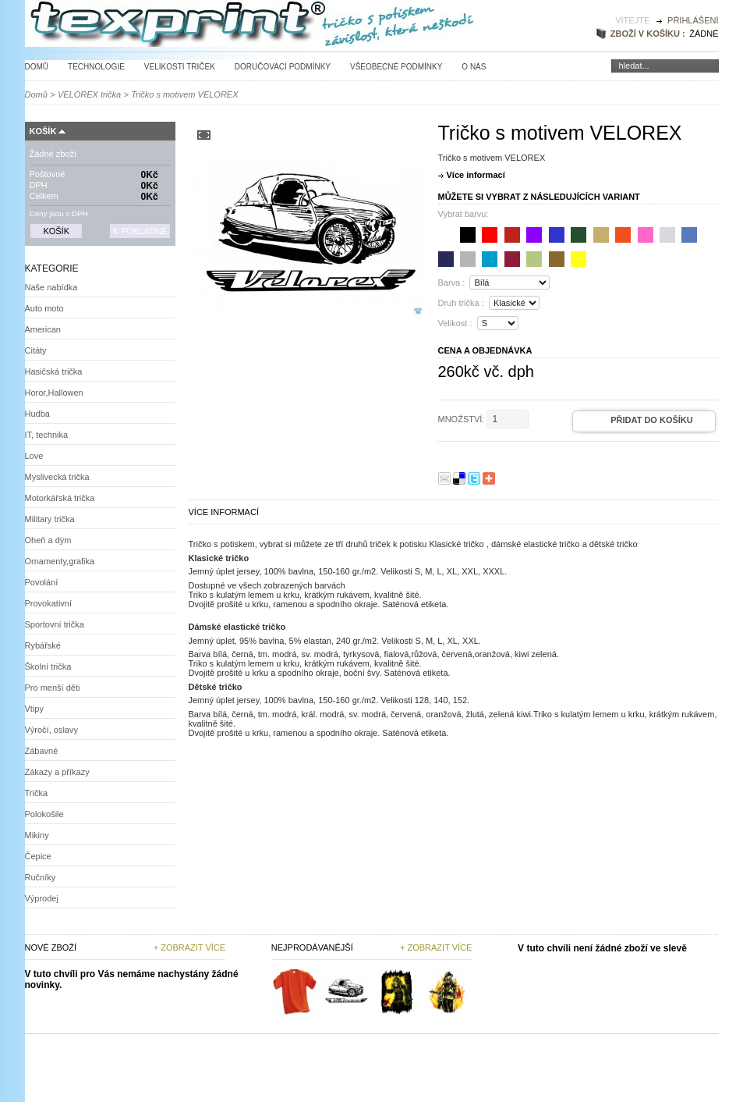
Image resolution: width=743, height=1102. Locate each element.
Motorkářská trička (60, 498)
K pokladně (139, 231)
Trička (36, 793)
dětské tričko (613, 544)
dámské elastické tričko (535, 544)
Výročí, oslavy (51, 729)
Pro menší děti (52, 687)
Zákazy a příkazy (57, 772)
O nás (474, 66)
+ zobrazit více (436, 947)
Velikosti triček (179, 66)
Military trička (50, 519)
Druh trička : (461, 302)
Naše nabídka (51, 287)
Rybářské (43, 645)
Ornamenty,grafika (60, 561)
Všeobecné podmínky (396, 66)
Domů (37, 66)
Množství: (461, 419)
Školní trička (48, 666)
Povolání (41, 582)
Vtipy (34, 708)
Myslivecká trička (57, 477)
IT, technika (47, 434)
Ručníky (40, 877)
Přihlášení (692, 20)
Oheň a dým (48, 540)
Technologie (96, 66)
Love (34, 455)
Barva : (451, 282)
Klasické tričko (456, 544)
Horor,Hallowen (54, 392)
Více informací (476, 175)
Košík (43, 131)
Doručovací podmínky (283, 66)
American (43, 329)
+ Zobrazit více (189, 947)
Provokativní (49, 603)
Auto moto (44, 308)
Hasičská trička (54, 371)
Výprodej (41, 898)
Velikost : (455, 323)
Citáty (36, 350)
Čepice (38, 856)
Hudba (37, 413)
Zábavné (41, 750)
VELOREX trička (89, 94)
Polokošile (44, 814)
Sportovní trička (54, 624)
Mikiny (37, 835)
